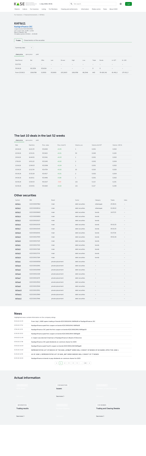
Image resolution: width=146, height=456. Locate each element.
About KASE (114, 9)
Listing (44, 9)
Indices (24, 9)
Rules (105, 9)
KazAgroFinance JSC (23, 27)
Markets (17, 9)
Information (85, 9)
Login (128, 4)
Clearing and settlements (69, 9)
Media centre (96, 9)
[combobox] (120, 4)
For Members (53, 9)
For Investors (34, 9)
